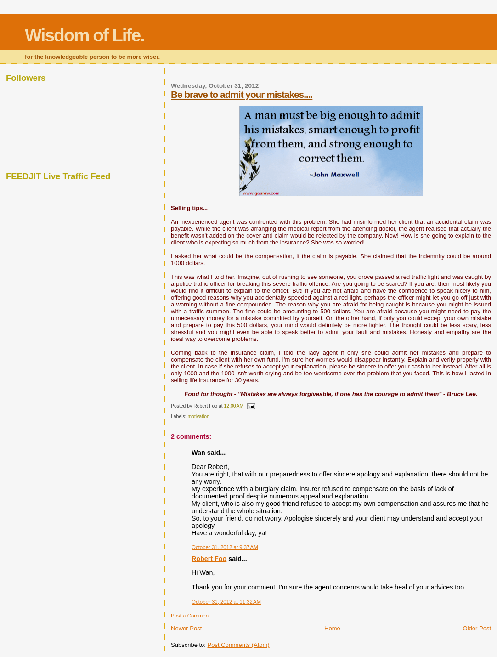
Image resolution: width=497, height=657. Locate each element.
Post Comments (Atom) (239, 644)
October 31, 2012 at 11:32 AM (226, 602)
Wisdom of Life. (84, 35)
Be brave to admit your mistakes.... (241, 94)
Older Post (477, 628)
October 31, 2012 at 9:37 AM (225, 547)
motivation (198, 416)
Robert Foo (209, 558)
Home (332, 628)
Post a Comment (190, 615)
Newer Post (186, 628)
